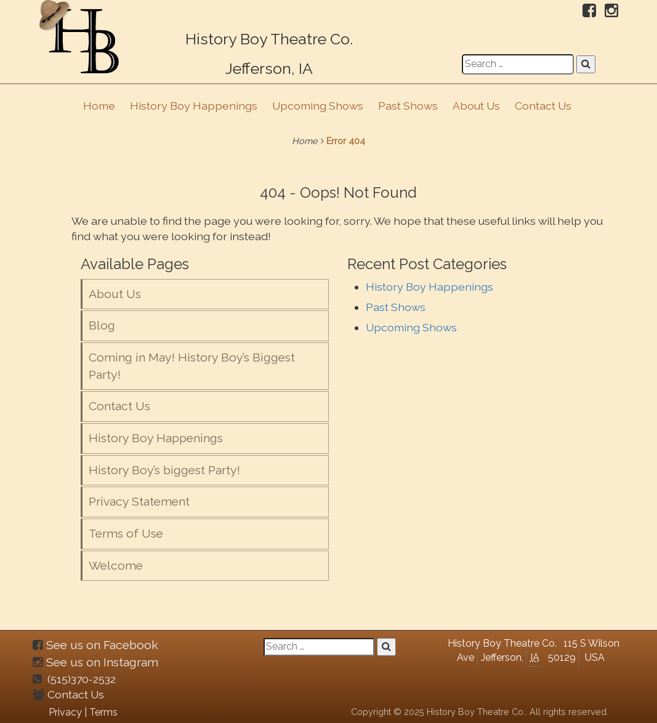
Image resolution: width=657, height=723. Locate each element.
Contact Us (543, 105)
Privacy (65, 712)
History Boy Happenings (193, 105)
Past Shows (408, 105)
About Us (476, 105)
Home (99, 105)
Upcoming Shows (317, 105)
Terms (103, 712)
